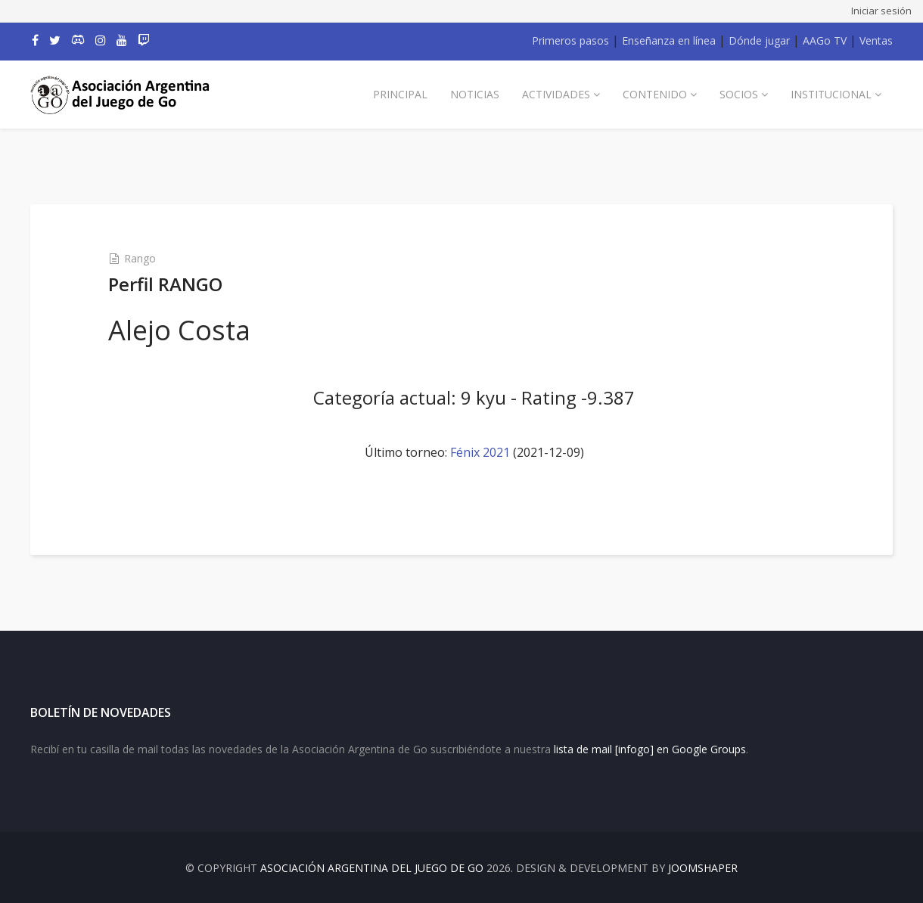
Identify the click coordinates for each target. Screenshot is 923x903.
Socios (738, 94)
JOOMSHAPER (703, 868)
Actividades (556, 94)
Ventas (876, 40)
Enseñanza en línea (669, 40)
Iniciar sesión (881, 10)
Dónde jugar (759, 40)
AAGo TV (825, 40)
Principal (400, 94)
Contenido (655, 94)
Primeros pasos (570, 40)
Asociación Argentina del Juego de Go (371, 868)
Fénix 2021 (480, 452)
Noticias (474, 94)
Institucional (831, 94)
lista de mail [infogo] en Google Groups (650, 749)
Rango (140, 258)
